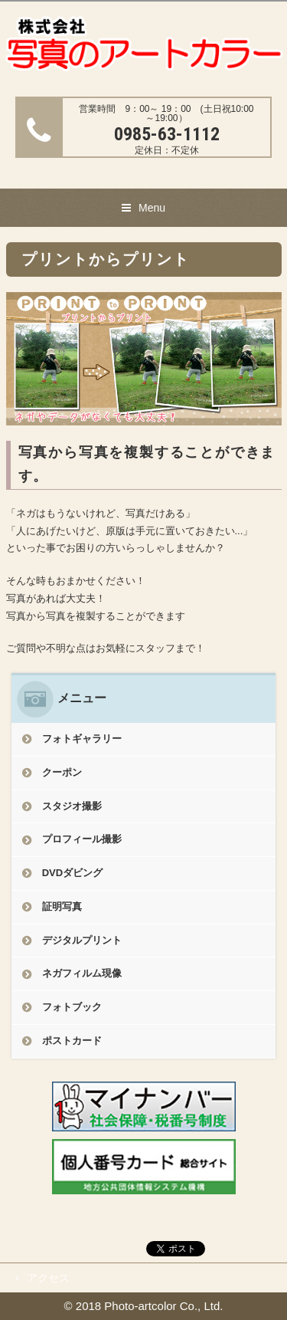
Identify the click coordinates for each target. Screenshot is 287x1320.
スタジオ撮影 (72, 806)
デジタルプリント (82, 940)
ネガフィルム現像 (82, 973)
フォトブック (72, 1007)
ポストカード (72, 1040)
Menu (152, 208)
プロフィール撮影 (82, 839)
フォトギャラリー (82, 738)
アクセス (48, 1278)
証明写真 (62, 906)
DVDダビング (72, 872)
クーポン (62, 772)
